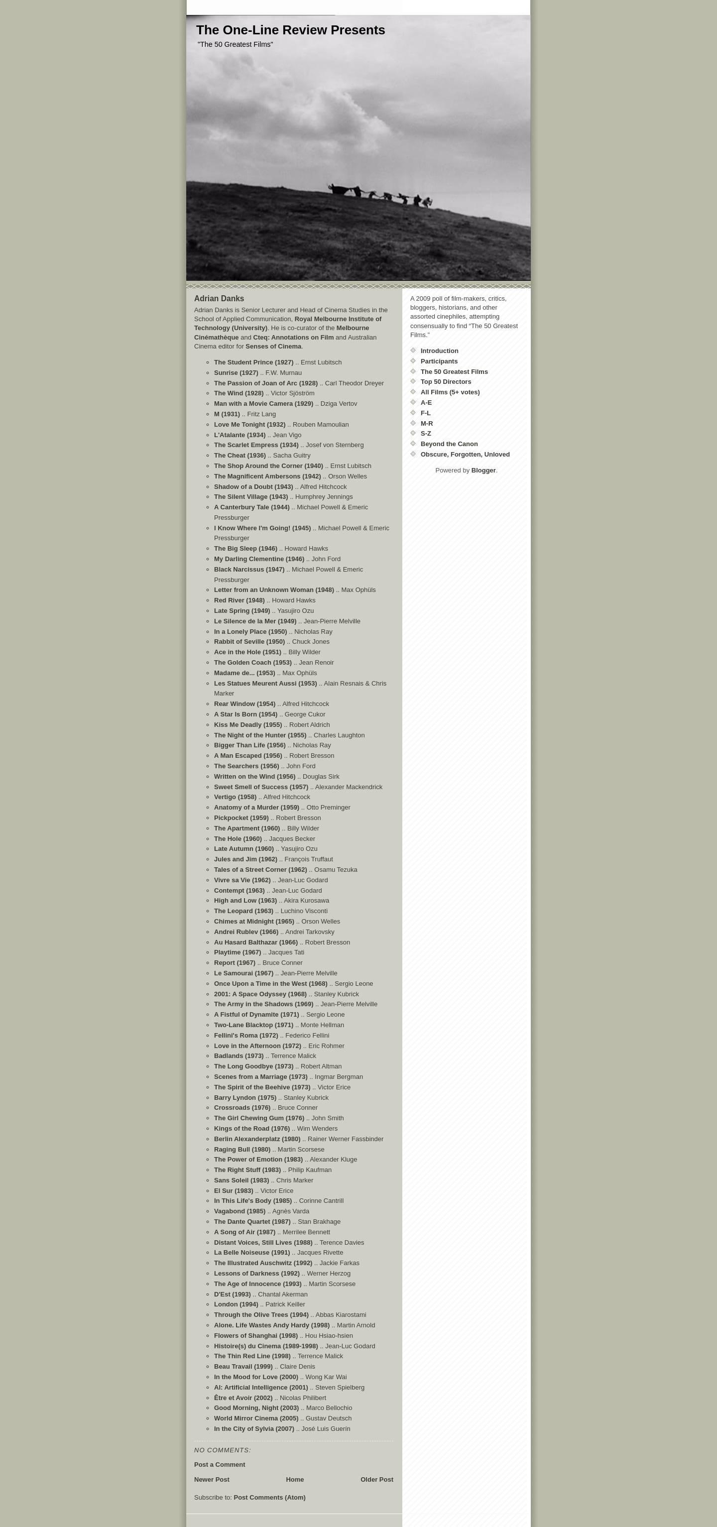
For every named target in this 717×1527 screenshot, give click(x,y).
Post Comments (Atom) (270, 1497)
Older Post (376, 1479)
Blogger (484, 470)
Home (295, 1479)
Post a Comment (219, 1464)
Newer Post (212, 1479)
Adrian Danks (219, 298)
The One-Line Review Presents (290, 29)
